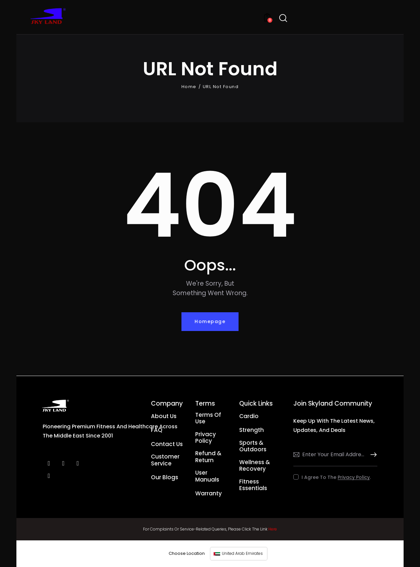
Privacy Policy (354, 477)
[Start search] (283, 18)
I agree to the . (336, 477)
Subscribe (372, 455)
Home (189, 87)
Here (272, 529)
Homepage (210, 321)
